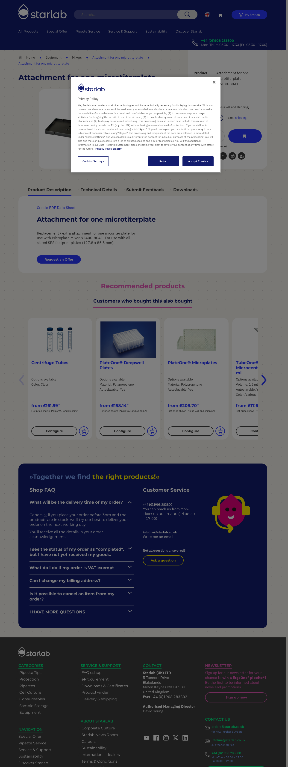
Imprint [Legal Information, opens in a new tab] (117, 148)
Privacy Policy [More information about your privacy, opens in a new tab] (103, 148)
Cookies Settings (93, 161)
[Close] (214, 82)
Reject (163, 161)
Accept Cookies (198, 161)
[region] (145, 125)
